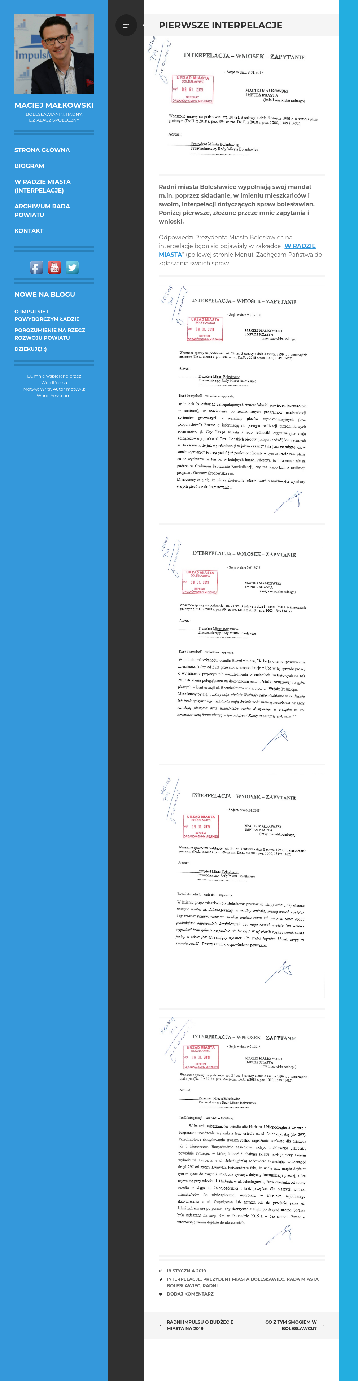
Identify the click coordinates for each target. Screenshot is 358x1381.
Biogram (29, 166)
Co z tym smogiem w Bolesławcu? (295, 1325)
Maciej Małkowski (53, 105)
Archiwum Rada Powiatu (42, 211)
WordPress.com (54, 395)
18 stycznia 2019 (186, 1271)
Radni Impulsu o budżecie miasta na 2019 (196, 1325)
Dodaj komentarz (190, 1294)
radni (210, 1285)
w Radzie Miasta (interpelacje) (42, 186)
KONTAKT (29, 231)
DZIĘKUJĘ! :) (30, 349)
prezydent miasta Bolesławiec (243, 1279)
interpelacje (184, 1279)
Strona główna (42, 150)
